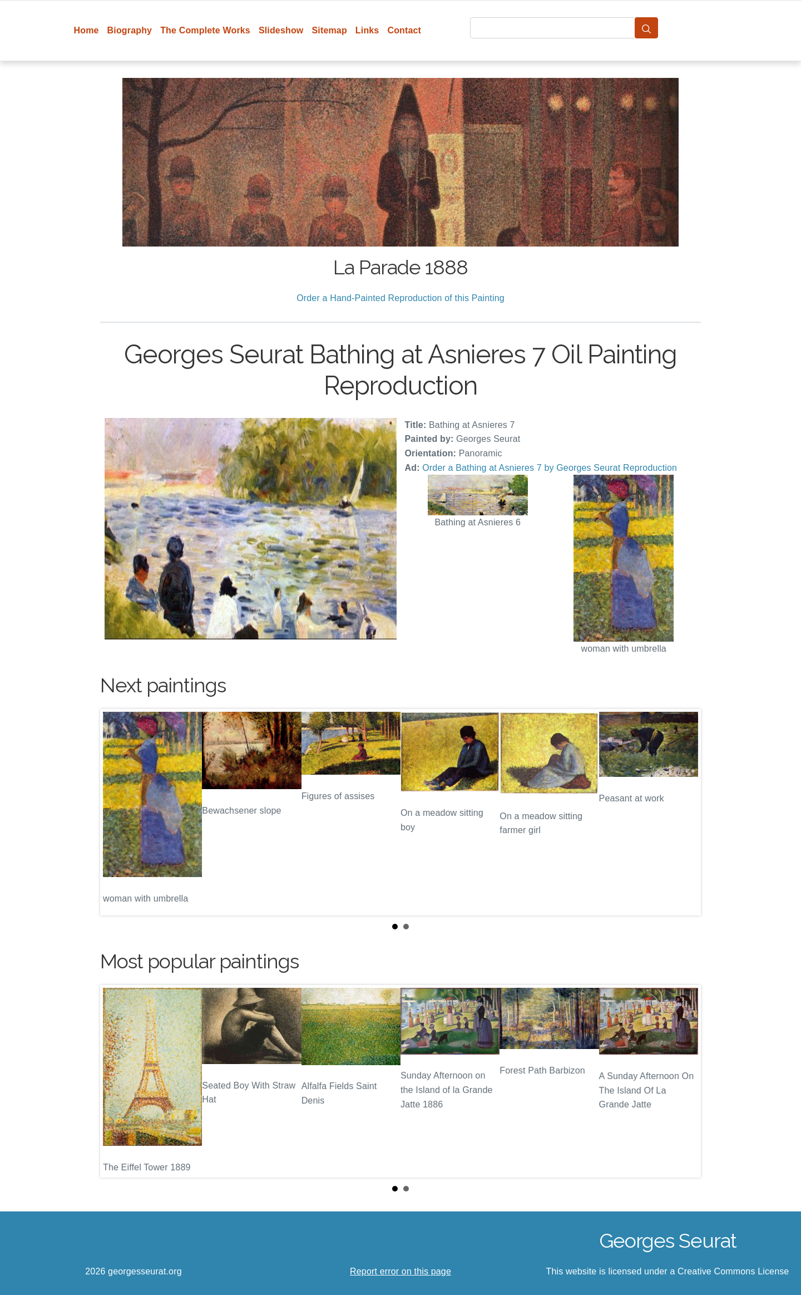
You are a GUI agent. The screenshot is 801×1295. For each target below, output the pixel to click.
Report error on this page (400, 1271)
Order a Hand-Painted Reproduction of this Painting (400, 298)
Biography (129, 30)
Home (86, 30)
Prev (117, 812)
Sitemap (329, 30)
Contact (404, 30)
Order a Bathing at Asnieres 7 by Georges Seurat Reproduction (549, 467)
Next (684, 812)
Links (367, 30)
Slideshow (281, 30)
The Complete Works (205, 30)
